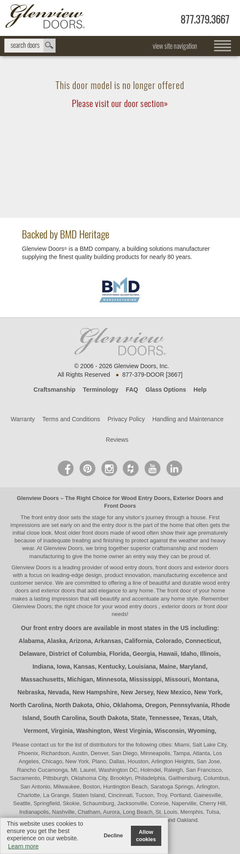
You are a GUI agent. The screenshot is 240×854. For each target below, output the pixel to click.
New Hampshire (94, 692)
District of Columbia (77, 653)
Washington (93, 730)
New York (207, 692)
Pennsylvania (189, 705)
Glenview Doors (38, 498)
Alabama (31, 640)
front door (179, 590)
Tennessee (164, 717)
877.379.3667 (205, 19)
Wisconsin (169, 730)
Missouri (177, 679)
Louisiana (142, 666)
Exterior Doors (192, 498)
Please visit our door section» (120, 103)
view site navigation (175, 46)
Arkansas (107, 640)
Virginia (62, 730)
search (30, 46)
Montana (205, 679)
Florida (119, 653)
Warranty (23, 419)
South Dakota (108, 717)
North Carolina (30, 705)
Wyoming (201, 730)
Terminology (101, 389)
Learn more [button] (23, 846)
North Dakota (73, 705)
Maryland (193, 666)
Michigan (80, 679)
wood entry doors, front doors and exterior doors (169, 567)
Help (199, 389)
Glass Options (165, 389)
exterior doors (58, 590)
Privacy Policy (126, 419)
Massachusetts (42, 679)
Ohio (103, 705)
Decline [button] (113, 836)
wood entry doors (136, 606)
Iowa (63, 666)
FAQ (132, 389)
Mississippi (145, 679)
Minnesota (111, 679)
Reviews (117, 439)
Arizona (80, 640)
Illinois (209, 653)
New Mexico (174, 692)
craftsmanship (169, 548)
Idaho (188, 653)
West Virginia (132, 730)
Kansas (84, 666)
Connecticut (202, 640)
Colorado (168, 640)
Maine (167, 666)
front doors (95, 533)
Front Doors (120, 506)
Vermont (35, 730)
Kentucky (111, 666)
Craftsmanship (54, 389)
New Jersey (137, 692)
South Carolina (64, 717)
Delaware (32, 653)
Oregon (155, 705)
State (138, 717)
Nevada (58, 692)
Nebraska (31, 692)
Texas (191, 717)
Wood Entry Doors (145, 498)
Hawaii (167, 653)
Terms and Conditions (71, 419)
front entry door (51, 517)
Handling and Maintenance (188, 419)
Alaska (56, 640)
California (138, 640)
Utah (209, 717)
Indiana (43, 666)
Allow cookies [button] (146, 835)
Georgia (144, 653)
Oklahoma (127, 705)
